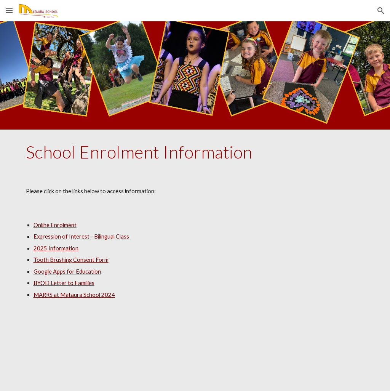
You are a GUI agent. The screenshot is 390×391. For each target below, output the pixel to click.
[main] (195, 152)
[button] (9, 10)
